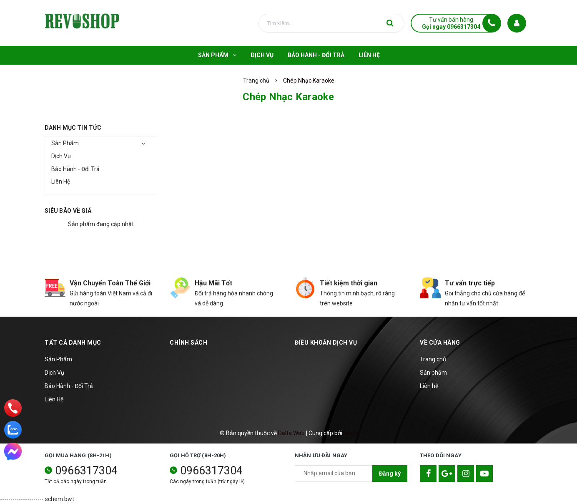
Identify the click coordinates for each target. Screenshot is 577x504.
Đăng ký (390, 473)
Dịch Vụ (61, 156)
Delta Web (291, 433)
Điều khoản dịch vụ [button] (326, 342)
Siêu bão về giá (68, 210)
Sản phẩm (433, 372)
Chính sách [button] (188, 342)
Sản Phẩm (65, 143)
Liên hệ (429, 386)
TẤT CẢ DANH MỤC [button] (73, 342)
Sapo (350, 433)
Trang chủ (433, 359)
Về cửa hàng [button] (440, 342)
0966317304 (86, 470)
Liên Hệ (60, 181)
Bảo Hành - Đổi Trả (75, 169)
